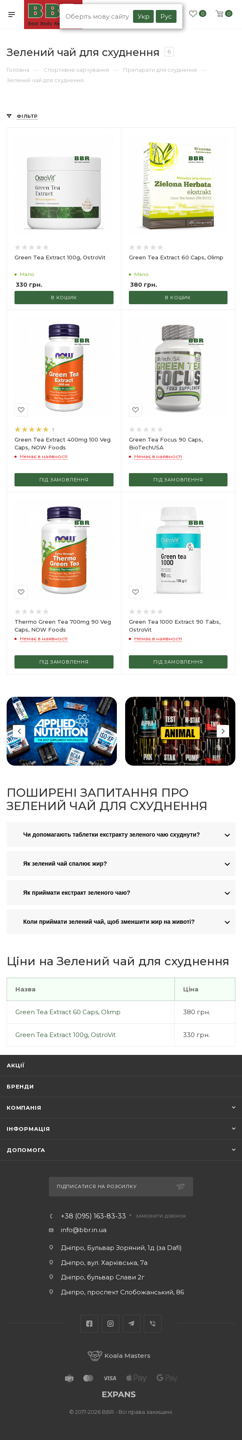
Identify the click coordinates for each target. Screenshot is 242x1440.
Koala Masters (118, 1355)
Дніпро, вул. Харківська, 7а (104, 1263)
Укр (144, 16)
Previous (19, 731)
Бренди (20, 1086)
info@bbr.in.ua (83, 1230)
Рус (166, 16)
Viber (153, 1324)
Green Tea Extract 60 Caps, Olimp (68, 1012)
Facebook (89, 1324)
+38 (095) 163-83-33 (93, 1216)
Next (223, 731)
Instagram (110, 1324)
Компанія (24, 1107)
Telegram (131, 1324)
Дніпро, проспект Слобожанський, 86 (122, 1292)
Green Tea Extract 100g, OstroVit (65, 1035)
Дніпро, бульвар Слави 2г (103, 1277)
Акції (16, 1065)
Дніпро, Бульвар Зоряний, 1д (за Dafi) (121, 1248)
